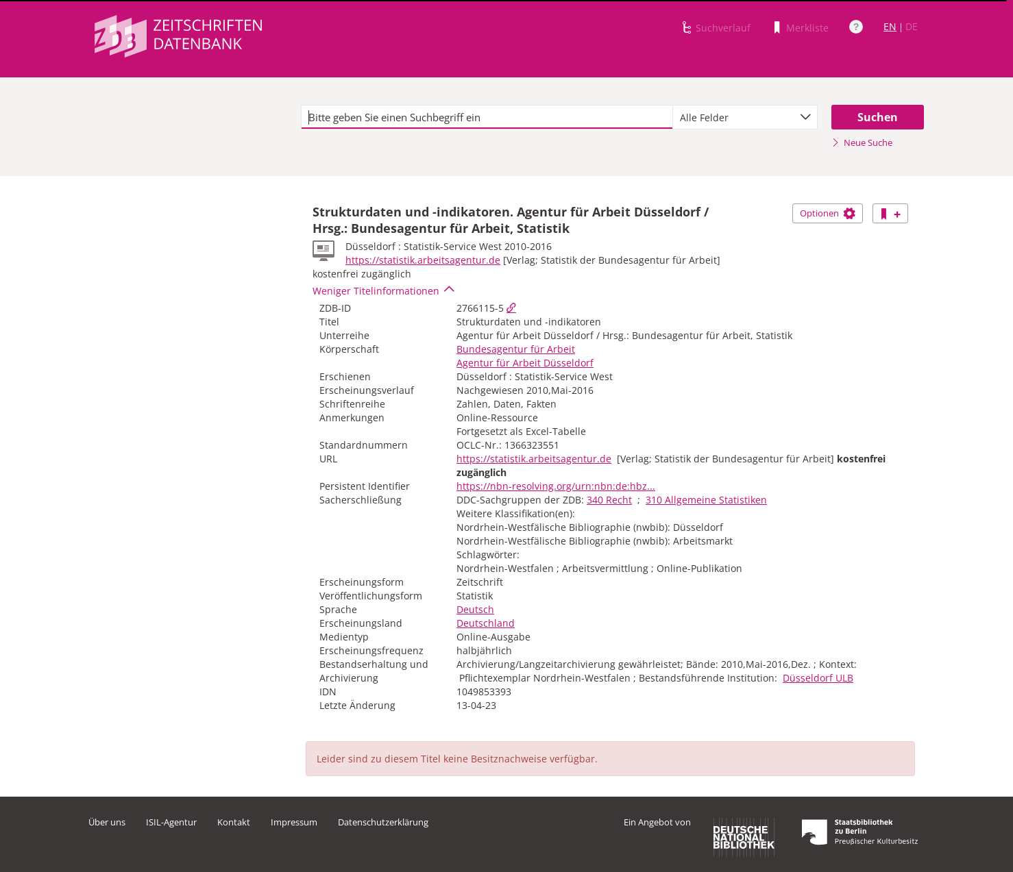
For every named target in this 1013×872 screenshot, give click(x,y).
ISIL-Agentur (171, 822)
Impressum (294, 822)
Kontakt (233, 822)
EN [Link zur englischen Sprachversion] (889, 26)
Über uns (106, 822)
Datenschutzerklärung (383, 822)
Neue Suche (861, 142)
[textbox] (487, 117)
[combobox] (745, 117)
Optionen (827, 213)
